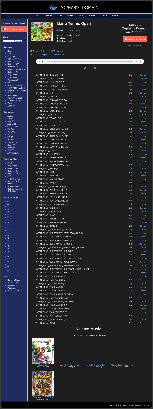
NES (9, 51)
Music (60, 16)
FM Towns (11, 129)
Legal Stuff (137, 405)
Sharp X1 (11, 145)
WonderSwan (13, 186)
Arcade (10, 119)
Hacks (80, 16)
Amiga (10, 116)
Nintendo (69, 41)
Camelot (69, 38)
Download (143, 75)
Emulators (48, 16)
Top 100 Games (14, 283)
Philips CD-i (12, 142)
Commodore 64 (14, 127)
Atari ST (10, 121)
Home (37, 16)
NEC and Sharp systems (14, 183)
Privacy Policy (146, 405)
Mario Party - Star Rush (96, 365)
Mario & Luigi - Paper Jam (122, 365)
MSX (9, 176)
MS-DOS (11, 132)
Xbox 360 (11, 106)
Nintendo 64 (12, 67)
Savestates (92, 16)
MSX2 (10, 134)
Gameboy (11, 56)
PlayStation (12, 163)
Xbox (9, 103)
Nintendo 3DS (13, 64)
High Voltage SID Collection (14, 190)
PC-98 (10, 140)
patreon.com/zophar (134, 45)
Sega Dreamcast (14, 98)
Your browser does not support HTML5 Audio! (90, 61)
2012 (78, 30)
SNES (10, 54)
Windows (11, 148)
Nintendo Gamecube (16, 69)
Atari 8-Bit (11, 124)
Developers (12, 285)
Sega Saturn (12, 95)
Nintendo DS (12, 61)
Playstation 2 (12, 77)
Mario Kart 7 (43, 365)
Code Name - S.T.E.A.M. (43, 397)
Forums (115, 16)
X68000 (10, 150)
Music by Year (13, 291)
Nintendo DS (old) (15, 174)
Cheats (104, 16)
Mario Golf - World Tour (69, 365)
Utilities (70, 16)
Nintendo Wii (12, 72)
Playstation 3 (12, 80)
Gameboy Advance (15, 59)
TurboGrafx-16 (13, 101)
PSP (9, 83)
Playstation (12, 75)
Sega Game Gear (14, 85)
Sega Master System (16, 88)
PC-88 (10, 137)
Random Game (13, 280)
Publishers (11, 288)
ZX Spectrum (13, 153)
